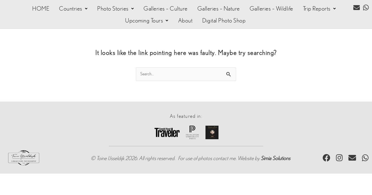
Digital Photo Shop (224, 21)
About (185, 21)
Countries (73, 9)
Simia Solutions (275, 158)
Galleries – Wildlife (271, 9)
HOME (40, 9)
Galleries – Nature (218, 9)
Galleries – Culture (165, 9)
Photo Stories (115, 9)
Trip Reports (319, 9)
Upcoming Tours (146, 21)
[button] (73, 9)
